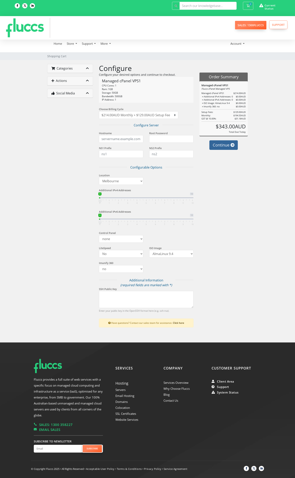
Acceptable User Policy (100, 469)
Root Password (158, 133)
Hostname (105, 133)
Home (58, 44)
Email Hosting (124, 396)
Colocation (122, 408)
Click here (178, 322)
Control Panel (107, 233)
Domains (121, 402)
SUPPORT (278, 25)
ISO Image (155, 248)
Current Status (270, 7)
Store (71, 44)
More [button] (104, 44)
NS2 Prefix (155, 148)
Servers (120, 390)
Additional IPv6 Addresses (115, 211)
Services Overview (176, 383)
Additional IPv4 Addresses (115, 190)
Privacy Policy (153, 469)
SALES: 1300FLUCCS (251, 25)
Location (104, 175)
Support (88, 44)
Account (236, 44)
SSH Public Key (108, 289)
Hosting (121, 383)
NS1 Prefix (105, 148)
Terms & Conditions (129, 469)
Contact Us (170, 400)
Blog (166, 395)
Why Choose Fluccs (176, 389)
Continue (223, 145)
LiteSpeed (105, 248)
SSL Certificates (125, 414)
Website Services (126, 420)
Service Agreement (176, 469)
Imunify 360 (106, 263)
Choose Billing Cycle (111, 109)
